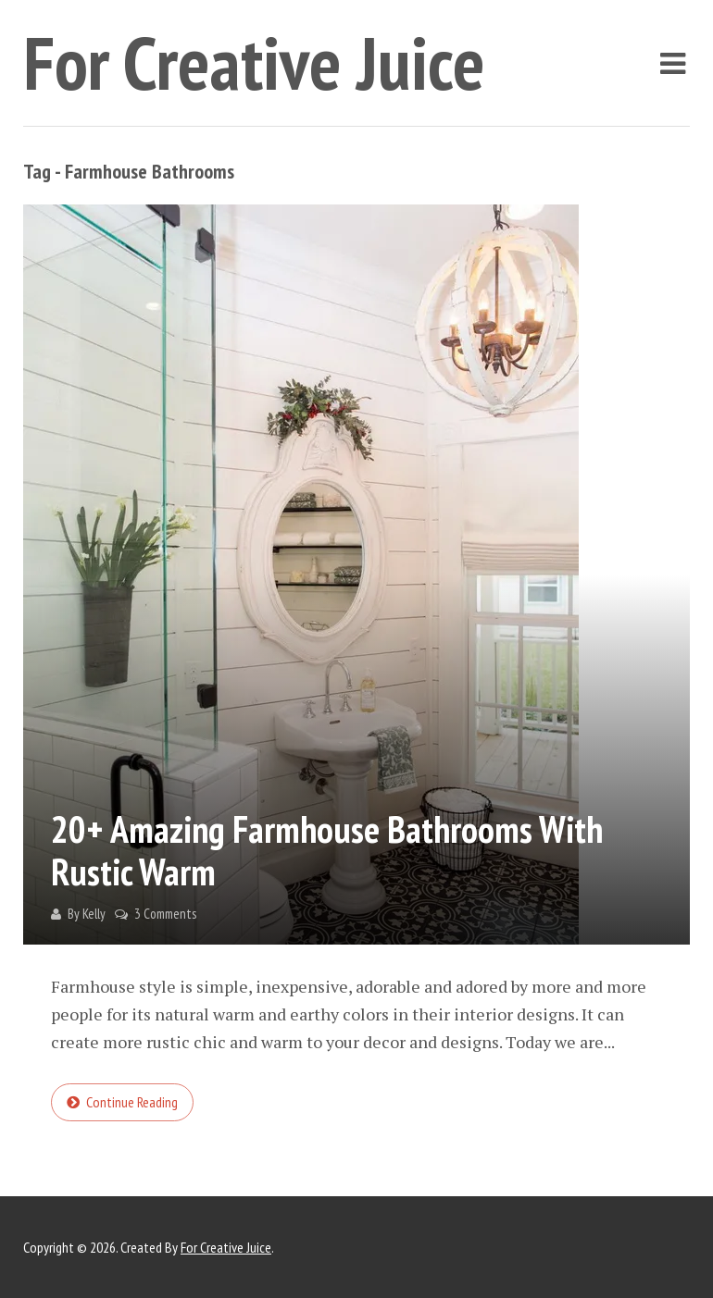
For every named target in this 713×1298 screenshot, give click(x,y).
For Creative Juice (254, 62)
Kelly (94, 913)
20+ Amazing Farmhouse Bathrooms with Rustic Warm (327, 850)
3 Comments (165, 913)
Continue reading (132, 1102)
